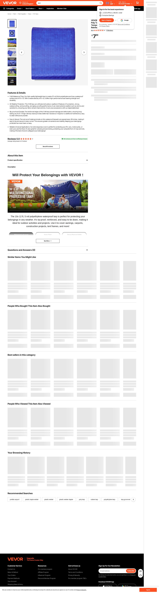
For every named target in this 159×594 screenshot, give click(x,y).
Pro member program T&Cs (77, 578)
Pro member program (45, 569)
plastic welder (48, 499)
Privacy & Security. (81, 590)
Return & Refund (13, 572)
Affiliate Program (43, 572)
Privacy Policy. (106, 26)
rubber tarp (94, 499)
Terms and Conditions (124, 24)
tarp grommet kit (126, 499)
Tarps (29, 14)
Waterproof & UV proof (21, 234)
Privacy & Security (74, 575)
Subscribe (130, 571)
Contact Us (11, 569)
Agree (148, 590)
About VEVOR (72, 569)
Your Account (12, 581)
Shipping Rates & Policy (15, 584)
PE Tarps (35, 14)
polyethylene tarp (109, 499)
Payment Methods (14, 578)
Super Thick (48, 234)
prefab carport (14, 499)
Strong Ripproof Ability (74, 234)
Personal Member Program (47, 578)
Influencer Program (44, 575)
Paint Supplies (22, 14)
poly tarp (82, 499)
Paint (14, 14)
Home (9, 14)
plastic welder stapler (66, 499)
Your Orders (12, 575)
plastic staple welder (31, 499)
